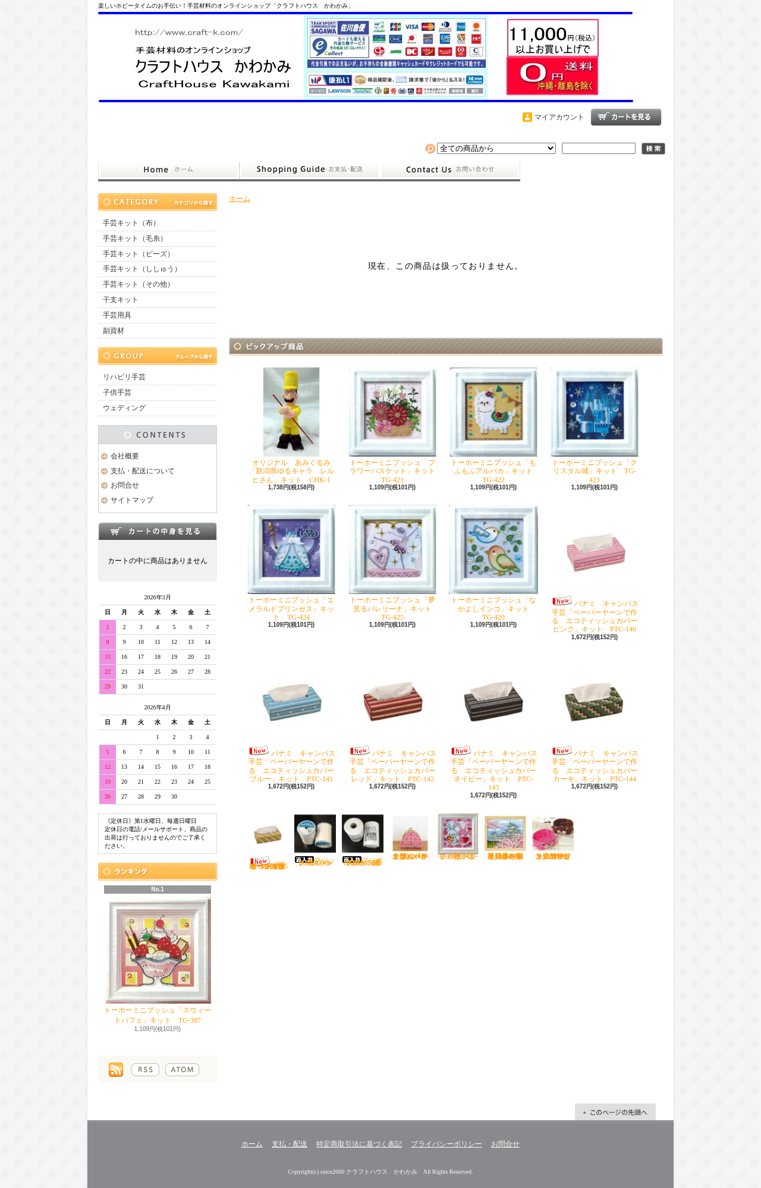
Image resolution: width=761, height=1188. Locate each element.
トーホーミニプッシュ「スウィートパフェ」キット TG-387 (157, 960)
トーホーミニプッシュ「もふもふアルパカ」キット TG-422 (494, 425)
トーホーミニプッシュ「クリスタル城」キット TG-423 (594, 425)
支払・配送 (289, 1144)
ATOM (182, 1069)
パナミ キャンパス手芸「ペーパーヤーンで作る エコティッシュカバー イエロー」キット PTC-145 (267, 841)
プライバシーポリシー (446, 1144)
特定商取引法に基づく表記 (359, 1144)
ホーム (168, 170)
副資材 (113, 330)
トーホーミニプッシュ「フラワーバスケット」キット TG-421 (395, 425)
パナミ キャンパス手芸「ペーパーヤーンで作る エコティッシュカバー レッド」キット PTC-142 (395, 719)
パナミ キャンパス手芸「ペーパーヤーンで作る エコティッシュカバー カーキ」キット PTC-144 (597, 719)
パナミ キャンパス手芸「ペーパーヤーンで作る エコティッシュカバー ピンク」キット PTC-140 (597, 569)
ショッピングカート (626, 117)
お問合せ (450, 170)
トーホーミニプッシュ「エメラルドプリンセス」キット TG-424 (291, 563)
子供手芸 (117, 392)
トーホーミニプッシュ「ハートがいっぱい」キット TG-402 (458, 836)
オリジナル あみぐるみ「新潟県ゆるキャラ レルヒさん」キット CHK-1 (291, 425)
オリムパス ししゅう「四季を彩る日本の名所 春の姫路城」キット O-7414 (507, 836)
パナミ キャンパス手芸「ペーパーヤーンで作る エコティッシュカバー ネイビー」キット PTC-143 (496, 723)
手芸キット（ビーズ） (138, 254)
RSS (145, 1069)
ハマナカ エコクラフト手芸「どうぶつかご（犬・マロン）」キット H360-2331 (553, 836)
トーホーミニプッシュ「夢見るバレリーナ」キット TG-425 (393, 563)
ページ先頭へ (615, 1112)
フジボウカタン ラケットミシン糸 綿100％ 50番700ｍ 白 (363, 840)
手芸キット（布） (131, 223)
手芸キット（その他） (138, 284)
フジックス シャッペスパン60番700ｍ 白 (316, 840)
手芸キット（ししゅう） (142, 269)
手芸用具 (117, 315)
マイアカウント (559, 117)
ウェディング (124, 408)
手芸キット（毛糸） (135, 238)
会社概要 (125, 456)
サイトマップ (132, 500)
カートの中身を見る (157, 531)
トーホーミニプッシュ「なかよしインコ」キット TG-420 (493, 563)
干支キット (121, 300)
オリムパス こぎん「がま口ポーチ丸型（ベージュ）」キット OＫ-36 (412, 836)
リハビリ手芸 (124, 377)
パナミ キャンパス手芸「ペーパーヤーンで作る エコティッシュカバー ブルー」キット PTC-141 (294, 719)
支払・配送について (309, 170)
